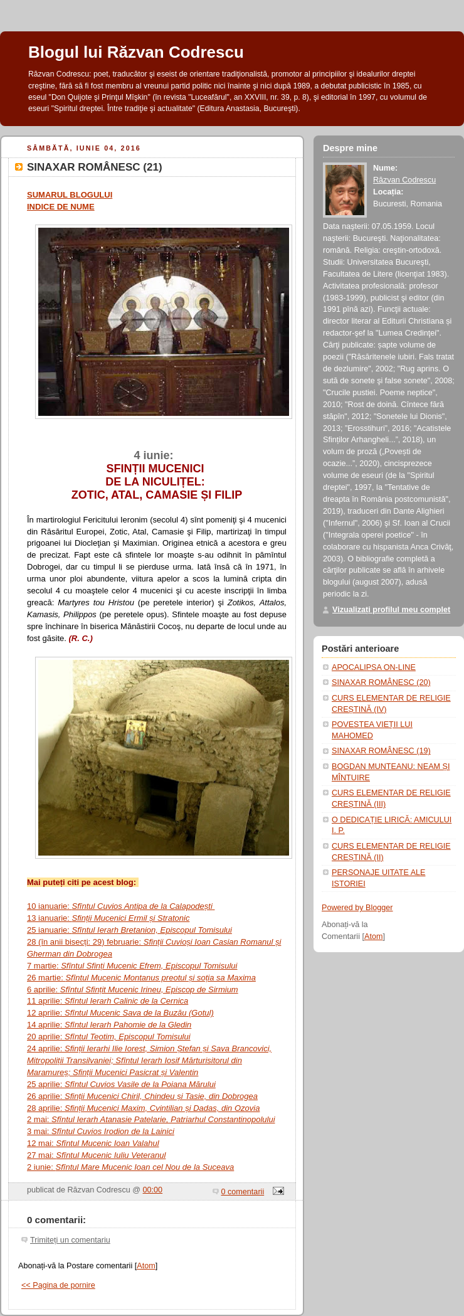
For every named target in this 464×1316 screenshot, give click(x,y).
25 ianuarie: (129, 930)
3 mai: (100, 1131)
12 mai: (93, 1143)
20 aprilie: (109, 1036)
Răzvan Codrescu (404, 180)
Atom (146, 1265)
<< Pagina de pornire (58, 1285)
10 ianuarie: (120, 906)
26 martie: (141, 977)
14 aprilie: (109, 1024)
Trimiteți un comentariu (70, 1240)
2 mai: (151, 1119)
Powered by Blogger (357, 907)
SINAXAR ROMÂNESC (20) (381, 682)
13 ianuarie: (108, 918)
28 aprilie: (143, 1108)
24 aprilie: (149, 1060)
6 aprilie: (132, 989)
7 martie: (132, 965)
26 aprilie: (142, 1096)
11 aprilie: (107, 1001)
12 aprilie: (120, 1012)
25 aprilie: (121, 1084)
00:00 (153, 1190)
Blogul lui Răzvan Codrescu (136, 52)
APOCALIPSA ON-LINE (374, 667)
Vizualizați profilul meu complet (391, 609)
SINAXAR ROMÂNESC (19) (381, 750)
